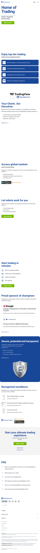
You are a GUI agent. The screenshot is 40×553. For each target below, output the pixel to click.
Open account (8, 22)
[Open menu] (38, 2)
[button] (8, 2)
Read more (4, 123)
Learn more (5, 332)
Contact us (20, 450)
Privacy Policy (3, 521)
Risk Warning (3, 523)
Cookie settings (4, 527)
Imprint (2, 525)
